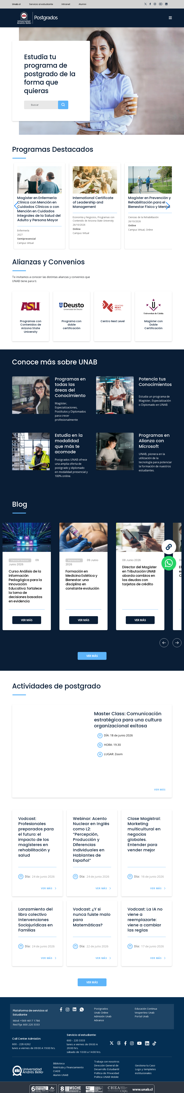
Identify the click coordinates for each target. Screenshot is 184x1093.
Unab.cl (16, 4)
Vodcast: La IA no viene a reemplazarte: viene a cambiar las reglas (145, 920)
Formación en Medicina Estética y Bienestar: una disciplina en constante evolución (82, 580)
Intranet (66, 4)
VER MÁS (26, 620)
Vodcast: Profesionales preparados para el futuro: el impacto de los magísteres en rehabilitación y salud (36, 837)
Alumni (82, 4)
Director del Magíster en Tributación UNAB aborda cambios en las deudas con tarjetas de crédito (139, 575)
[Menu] (170, 18)
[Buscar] (46, 105)
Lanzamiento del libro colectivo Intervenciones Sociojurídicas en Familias (35, 920)
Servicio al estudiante (41, 4)
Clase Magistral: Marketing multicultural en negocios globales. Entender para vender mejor (144, 834)
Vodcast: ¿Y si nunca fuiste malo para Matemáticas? (91, 917)
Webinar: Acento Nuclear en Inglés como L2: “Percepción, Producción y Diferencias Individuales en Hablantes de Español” (91, 839)
